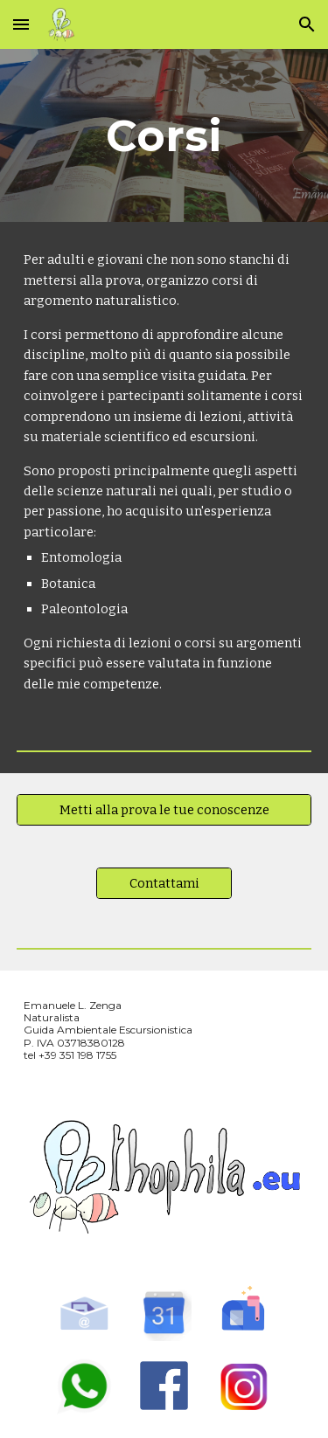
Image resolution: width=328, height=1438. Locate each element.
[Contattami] (164, 883)
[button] (21, 24)
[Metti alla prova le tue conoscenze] (164, 810)
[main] (164, 135)
